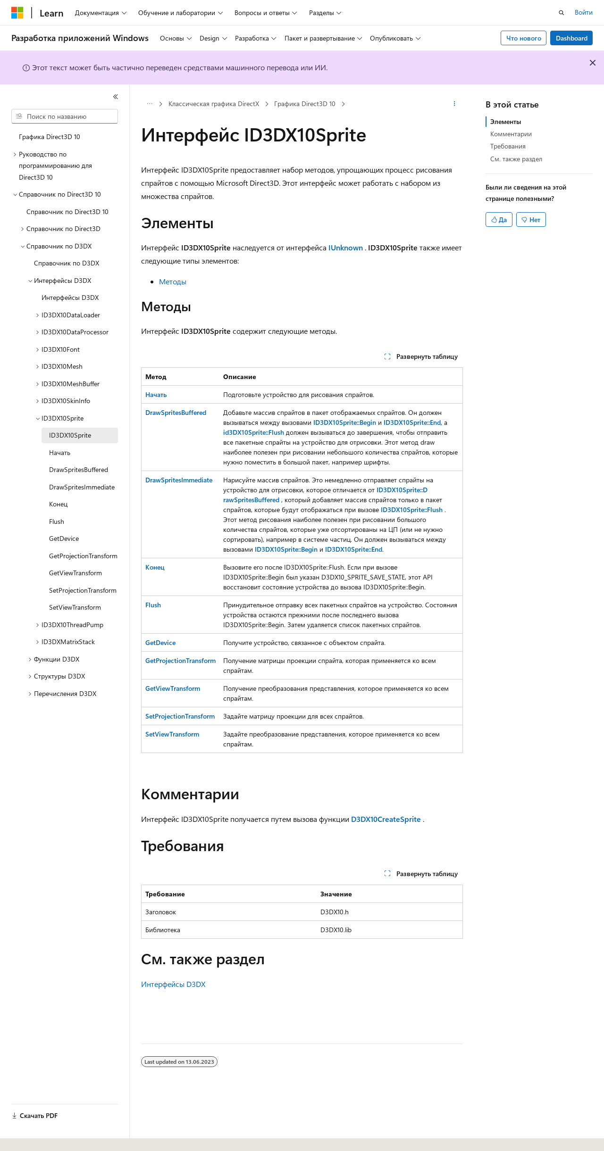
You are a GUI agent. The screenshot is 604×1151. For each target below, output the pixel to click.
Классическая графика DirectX (213, 103)
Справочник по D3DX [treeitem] (66, 262)
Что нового (523, 37)
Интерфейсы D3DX (173, 984)
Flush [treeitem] (56, 521)
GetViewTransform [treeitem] (75, 572)
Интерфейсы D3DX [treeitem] (70, 297)
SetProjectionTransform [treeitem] (83, 590)
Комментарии (511, 133)
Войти (584, 12)
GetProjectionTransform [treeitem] (83, 555)
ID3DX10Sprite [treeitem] (70, 435)
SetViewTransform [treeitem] (75, 607)
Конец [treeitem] (58, 503)
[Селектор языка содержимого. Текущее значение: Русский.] (33, 1135)
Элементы (505, 121)
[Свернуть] (116, 96)
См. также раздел (516, 158)
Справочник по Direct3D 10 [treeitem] (67, 211)
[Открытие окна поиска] (561, 12)
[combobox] (64, 116)
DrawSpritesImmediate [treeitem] (82, 486)
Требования (508, 145)
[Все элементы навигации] (149, 104)
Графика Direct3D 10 (305, 103)
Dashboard (571, 37)
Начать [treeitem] (59, 452)
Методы (172, 281)
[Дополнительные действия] (454, 104)
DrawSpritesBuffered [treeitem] (78, 469)
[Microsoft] (17, 13)
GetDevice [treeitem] (64, 538)
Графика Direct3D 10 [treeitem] (49, 136)
